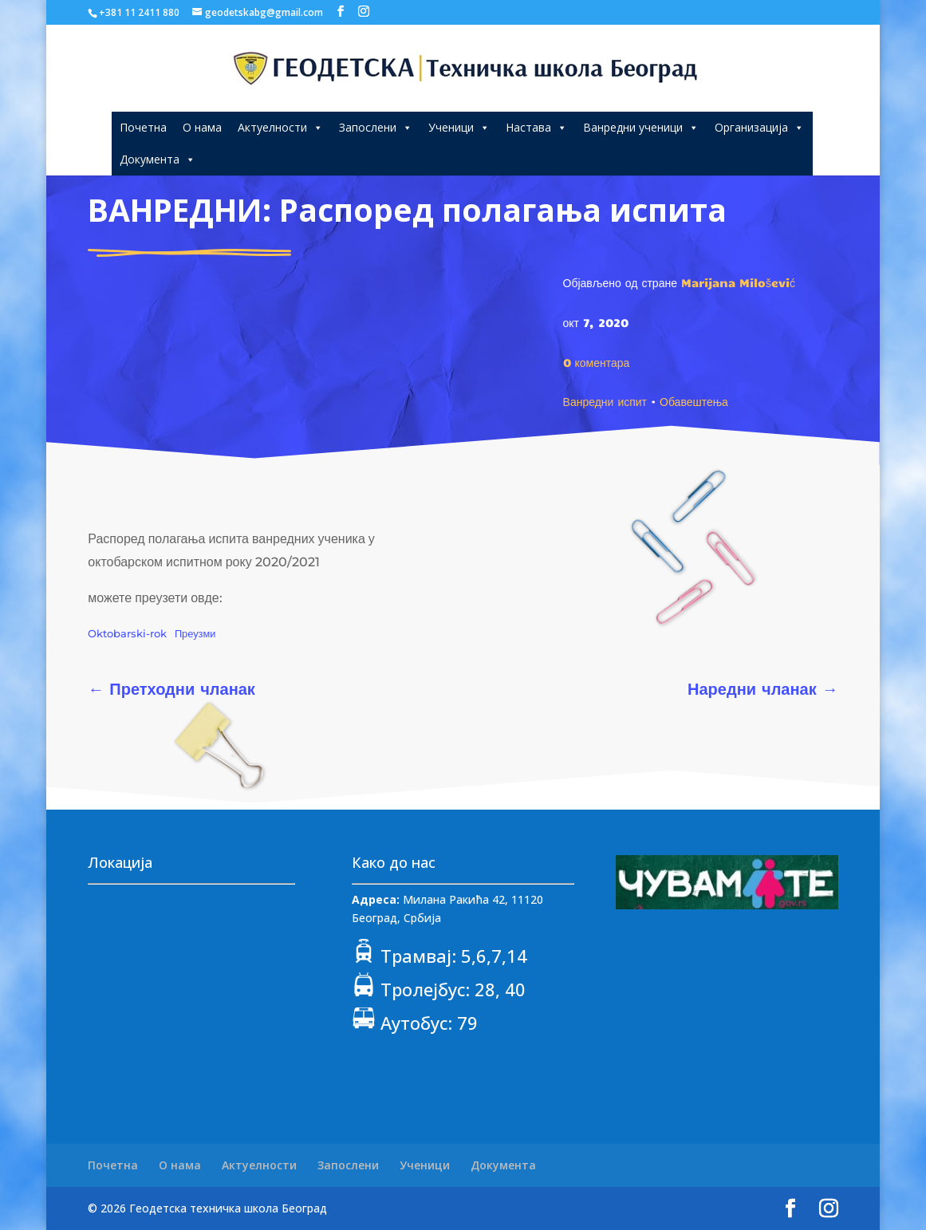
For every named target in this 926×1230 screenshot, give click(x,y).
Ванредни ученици (641, 127)
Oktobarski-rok (127, 634)
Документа (157, 159)
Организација (759, 127)
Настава (536, 127)
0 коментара (596, 362)
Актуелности (280, 127)
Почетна (143, 127)
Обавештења (694, 401)
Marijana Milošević (738, 282)
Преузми (195, 634)
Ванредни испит (605, 401)
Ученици (459, 127)
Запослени (375, 127)
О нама (202, 127)
